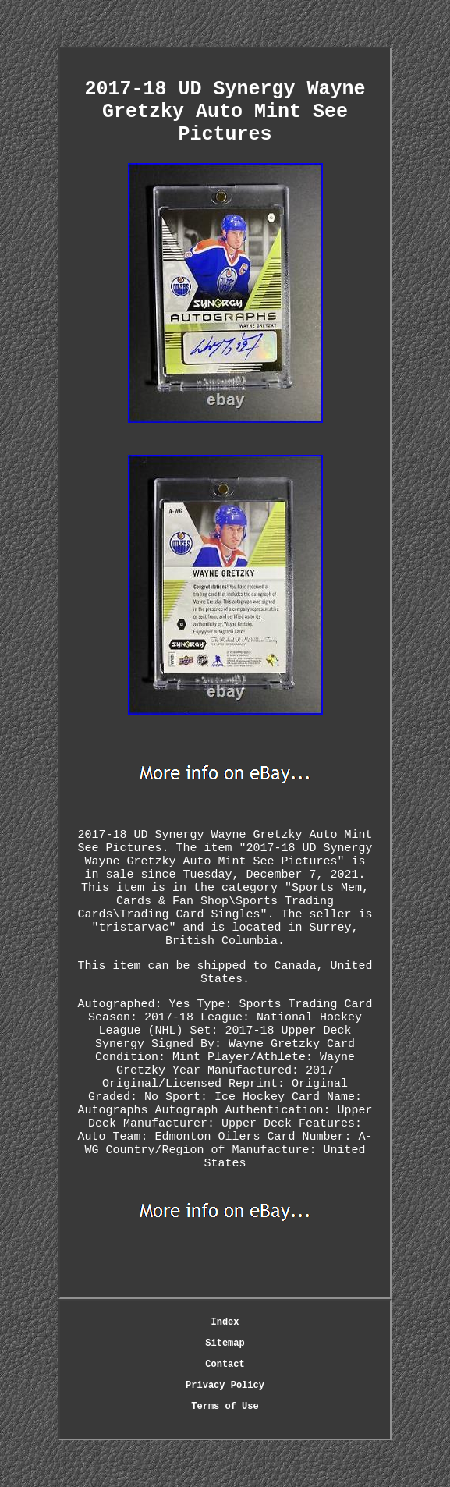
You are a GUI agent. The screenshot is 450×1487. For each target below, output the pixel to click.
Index (225, 1322)
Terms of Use (224, 1406)
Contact (224, 1364)
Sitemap (224, 1343)
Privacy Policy (225, 1385)
